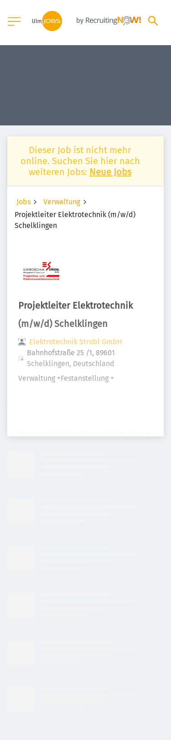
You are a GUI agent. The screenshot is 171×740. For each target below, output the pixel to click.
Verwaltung (61, 201)
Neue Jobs (110, 171)
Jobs (23, 201)
